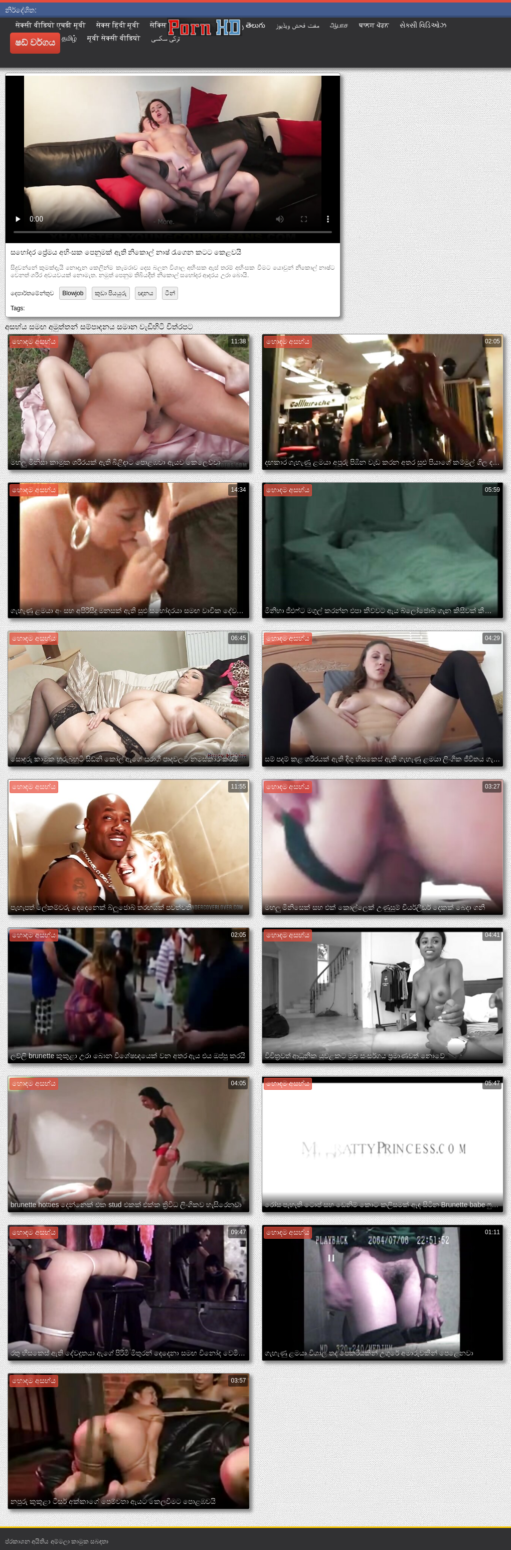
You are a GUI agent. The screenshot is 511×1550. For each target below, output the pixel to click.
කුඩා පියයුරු (111, 293)
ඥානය (145, 293)
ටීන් (170, 293)
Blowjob (72, 293)
